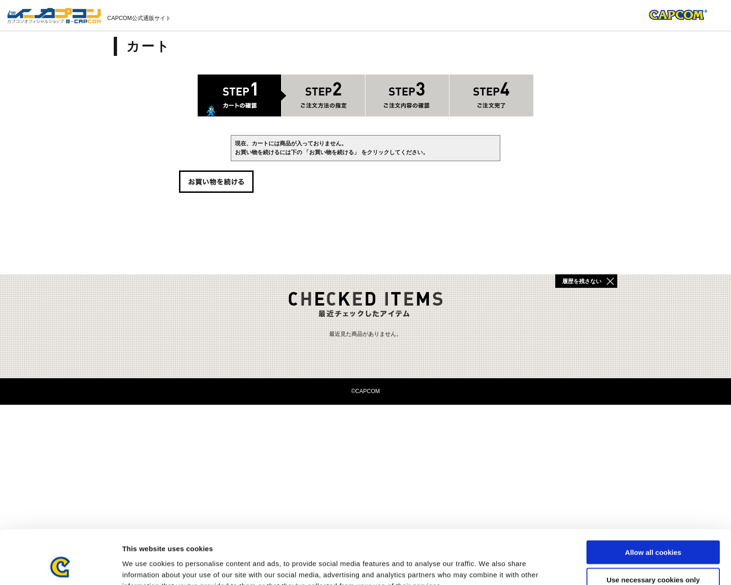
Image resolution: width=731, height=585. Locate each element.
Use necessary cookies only (653, 531)
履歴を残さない (581, 281)
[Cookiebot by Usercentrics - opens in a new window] (60, 567)
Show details (489, 567)
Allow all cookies (653, 503)
